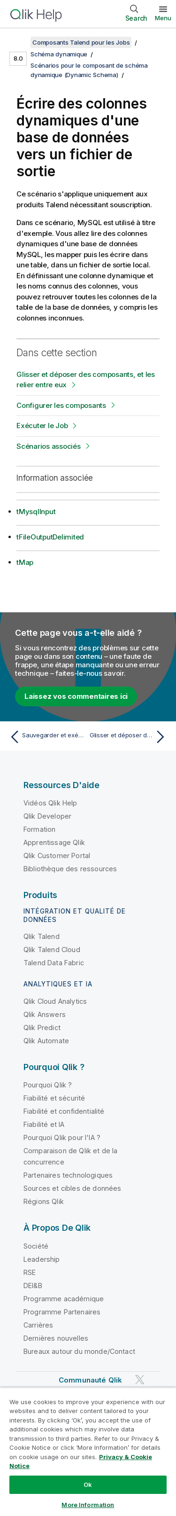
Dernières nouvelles (55, 1338)
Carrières (38, 1325)
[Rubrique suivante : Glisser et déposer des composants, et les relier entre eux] (129, 737)
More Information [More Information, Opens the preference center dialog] (87, 1504)
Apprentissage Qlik (54, 842)
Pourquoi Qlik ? (47, 1085)
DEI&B (32, 1285)
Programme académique (63, 1299)
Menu (163, 18)
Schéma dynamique (59, 54)
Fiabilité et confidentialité (63, 1111)
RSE (29, 1272)
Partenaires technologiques (68, 1175)
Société (35, 1246)
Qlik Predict (42, 1028)
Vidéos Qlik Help (50, 803)
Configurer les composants (61, 405)
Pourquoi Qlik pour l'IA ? (61, 1137)
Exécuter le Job (42, 425)
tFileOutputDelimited (50, 536)
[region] (88, 1451)
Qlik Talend (41, 936)
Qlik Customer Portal (56, 856)
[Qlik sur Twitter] (140, 1379)
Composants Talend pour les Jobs (81, 42)
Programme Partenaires (61, 1312)
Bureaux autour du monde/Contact (79, 1351)
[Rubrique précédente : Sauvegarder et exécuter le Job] (46, 737)
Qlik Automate (46, 1041)
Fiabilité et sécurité (54, 1098)
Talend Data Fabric (53, 963)
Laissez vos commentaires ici (76, 696)
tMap (24, 562)
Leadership (41, 1259)
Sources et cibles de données (72, 1188)
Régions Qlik (43, 1201)
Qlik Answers (44, 1014)
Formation (39, 829)
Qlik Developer (47, 816)
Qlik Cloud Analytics (55, 1001)
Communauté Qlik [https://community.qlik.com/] (90, 1379)
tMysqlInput (35, 511)
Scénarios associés (48, 446)
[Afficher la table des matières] (19, 42)
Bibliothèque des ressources (70, 869)
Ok (88, 1484)
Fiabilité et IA (43, 1124)
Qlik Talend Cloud (51, 949)
